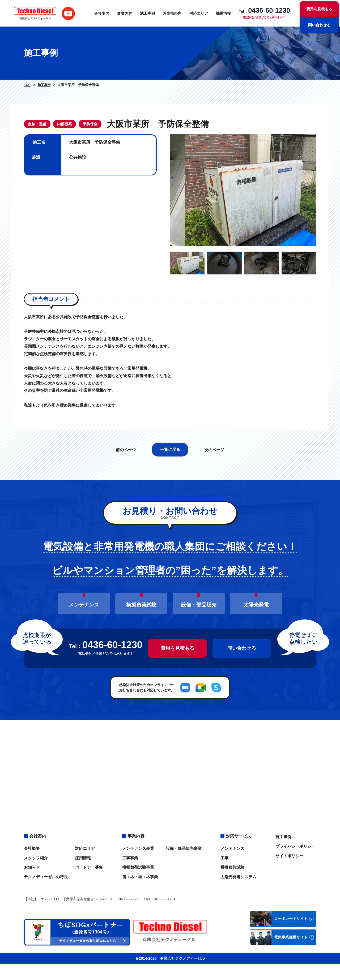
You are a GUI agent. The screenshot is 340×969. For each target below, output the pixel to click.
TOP (27, 85)
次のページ (214, 463)
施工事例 (147, 13)
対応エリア (198, 13)
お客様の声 (172, 13)
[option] (243, 197)
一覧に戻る (170, 462)
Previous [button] (166, 197)
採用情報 (223, 13)
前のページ (125, 463)
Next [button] (320, 197)
